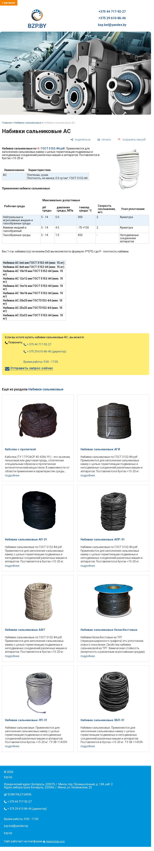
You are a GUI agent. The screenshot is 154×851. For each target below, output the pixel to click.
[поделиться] (80, 139)
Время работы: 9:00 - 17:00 (41, 361)
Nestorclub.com (55, 841)
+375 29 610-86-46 (112, 18)
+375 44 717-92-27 (112, 11)
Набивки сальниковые (27, 122)
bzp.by (8, 833)
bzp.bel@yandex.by (112, 25)
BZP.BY (37, 19)
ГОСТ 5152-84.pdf (53, 148)
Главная (7, 122)
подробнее (12, 475)
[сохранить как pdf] (132, 139)
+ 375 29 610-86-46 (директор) (45, 351)
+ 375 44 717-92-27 (37, 344)
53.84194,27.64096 (19, 794)
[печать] (104, 139)
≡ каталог (8, 2)
